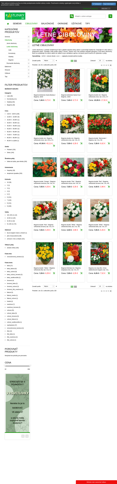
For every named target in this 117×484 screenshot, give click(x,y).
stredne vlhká (11, 248)
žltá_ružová (10, 340)
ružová (9, 310)
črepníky (9, 170)
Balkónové (8, 66)
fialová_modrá (11, 295)
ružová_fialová (11, 319)
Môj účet (104, 8)
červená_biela (11, 283)
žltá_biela (10, 334)
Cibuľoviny (8, 40)
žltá (8, 331)
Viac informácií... (109, 4)
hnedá (9, 301)
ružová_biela (11, 313)
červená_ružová (12, 286)
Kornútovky (11, 53)
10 (7, 182)
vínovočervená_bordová (14, 257)
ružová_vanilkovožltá (13, 322)
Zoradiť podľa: (36, 60)
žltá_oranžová (11, 337)
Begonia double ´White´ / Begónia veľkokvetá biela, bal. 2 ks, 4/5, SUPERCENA (71, 226)
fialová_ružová (11, 298)
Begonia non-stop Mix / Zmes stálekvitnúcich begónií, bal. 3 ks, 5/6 (99, 270)
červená (9, 280)
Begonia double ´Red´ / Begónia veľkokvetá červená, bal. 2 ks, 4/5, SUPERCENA (99, 183)
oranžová (10, 304)
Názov (46, 60)
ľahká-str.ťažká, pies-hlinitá (15, 161)
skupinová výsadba (13, 173)
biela (8, 265)
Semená (7, 37)
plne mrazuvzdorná (13, 236)
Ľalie (9, 50)
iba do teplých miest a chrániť (16, 233)
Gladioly (10, 56)
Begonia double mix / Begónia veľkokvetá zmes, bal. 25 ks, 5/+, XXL (44, 140)
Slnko (8, 152)
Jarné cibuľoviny (12, 43)
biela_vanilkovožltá (13, 277)
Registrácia (94, 8)
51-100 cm (10, 224)
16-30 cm (10, 218)
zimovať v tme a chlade (14, 239)
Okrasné (7, 70)
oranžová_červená (12, 307)
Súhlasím (97, 4)
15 (100, 60)
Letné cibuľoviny (12, 46)
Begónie (10, 60)
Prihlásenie (86, 8)
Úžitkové (7, 73)
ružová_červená (12, 316)
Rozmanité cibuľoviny (13, 63)
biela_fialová (11, 268)
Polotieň (9, 149)
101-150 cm (10, 215)
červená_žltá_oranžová (14, 289)
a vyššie (12, 140)
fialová (9, 292)
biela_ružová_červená (13, 274)
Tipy (6, 76)
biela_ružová (11, 271)
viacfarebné (10, 325)
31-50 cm (10, 221)
